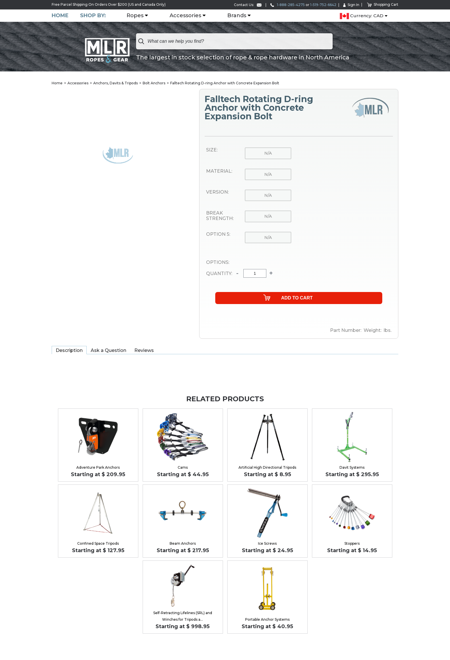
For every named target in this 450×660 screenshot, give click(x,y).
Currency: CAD (361, 16)
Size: (212, 150)
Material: (219, 171)
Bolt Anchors (154, 83)
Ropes (135, 16)
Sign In (351, 5)
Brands (236, 16)
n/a (268, 153)
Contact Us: (247, 5)
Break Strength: (220, 216)
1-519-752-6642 (323, 5)
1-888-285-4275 (287, 5)
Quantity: (219, 273)
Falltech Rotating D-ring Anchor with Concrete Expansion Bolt (224, 83)
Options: (217, 262)
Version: (217, 192)
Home (60, 15)
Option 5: (218, 234)
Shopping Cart (382, 4)
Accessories (185, 16)
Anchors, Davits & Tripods (115, 83)
